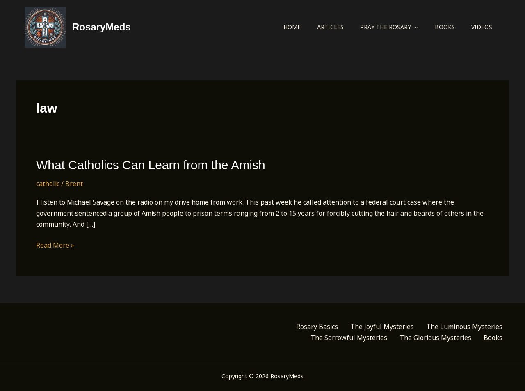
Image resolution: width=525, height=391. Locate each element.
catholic (47, 183)
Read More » (55, 245)
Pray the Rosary (389, 27)
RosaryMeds (101, 26)
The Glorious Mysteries (435, 337)
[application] (414, 27)
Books (445, 27)
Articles (330, 27)
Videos (481, 27)
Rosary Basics (317, 326)
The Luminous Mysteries (464, 326)
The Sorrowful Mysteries (348, 337)
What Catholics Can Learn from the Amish (150, 165)
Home (292, 27)
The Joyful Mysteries (382, 326)
